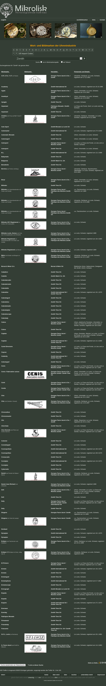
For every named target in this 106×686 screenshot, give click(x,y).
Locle (65, 127)
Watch (58, 161)
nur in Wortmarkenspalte (51, 62)
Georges (54, 76)
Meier (59, 266)
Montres (53, 144)
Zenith (53, 77)
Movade (58, 589)
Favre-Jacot (61, 76)
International (60, 86)
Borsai (53, 266)
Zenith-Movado (56, 127)
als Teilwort (66, 62)
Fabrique (54, 191)
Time (57, 102)
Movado (60, 106)
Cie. (68, 76)
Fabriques (54, 106)
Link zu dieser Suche (35, 665)
